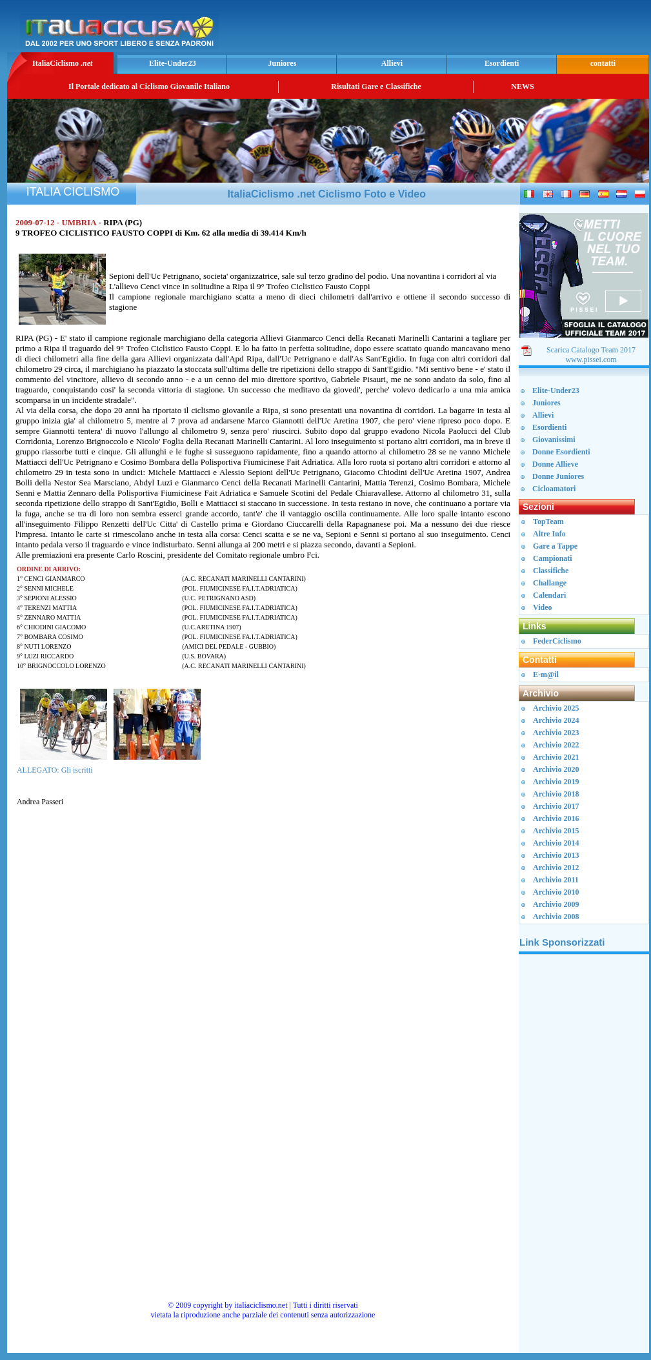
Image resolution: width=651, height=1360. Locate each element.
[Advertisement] (584, 1158)
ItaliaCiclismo (62, 63)
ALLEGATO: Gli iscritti (55, 770)
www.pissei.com (590, 359)
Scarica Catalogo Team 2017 (591, 349)
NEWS (522, 86)
